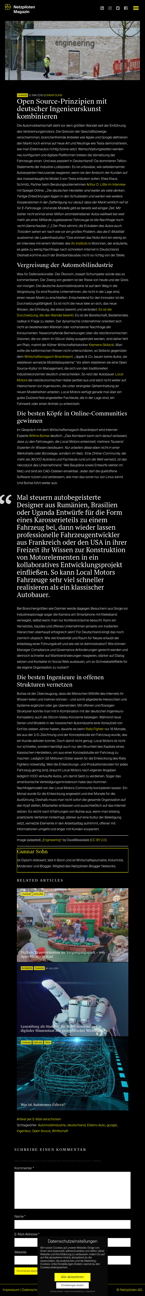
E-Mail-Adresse (27, 1234)
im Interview (117, 184)
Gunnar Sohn (52, 95)
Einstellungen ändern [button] (72, 1285)
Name (20, 1216)
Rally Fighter (95, 729)
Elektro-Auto (96, 1125)
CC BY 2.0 (98, 840)
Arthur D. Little (97, 184)
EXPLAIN (37, 1043)
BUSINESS (27, 968)
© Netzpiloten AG (129, 1290)
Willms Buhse (39, 436)
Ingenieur (24, 1131)
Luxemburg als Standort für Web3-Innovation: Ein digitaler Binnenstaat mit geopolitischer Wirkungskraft (65, 1028)
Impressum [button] (90, 1291)
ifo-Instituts (79, 243)
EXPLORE (38, 894)
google (112, 1125)
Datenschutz (31, 1290)
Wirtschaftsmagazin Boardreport (48, 357)
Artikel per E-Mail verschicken (39, 1119)
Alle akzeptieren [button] (72, 1277)
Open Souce (41, 1131)
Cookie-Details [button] (56, 1291)
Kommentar (24, 1168)
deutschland (76, 1125)
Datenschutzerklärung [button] (74, 1291)
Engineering (52, 840)
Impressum (11, 1290)
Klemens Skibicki (101, 345)
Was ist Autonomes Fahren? (43, 1105)
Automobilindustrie (52, 1125)
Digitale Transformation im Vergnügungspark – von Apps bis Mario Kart (63, 954)
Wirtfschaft (60, 1131)
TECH (48, 1043)
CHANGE (22, 95)
